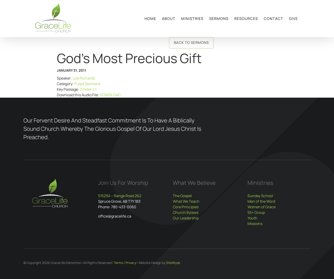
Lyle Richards (84, 78)
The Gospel (182, 195)
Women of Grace (261, 206)
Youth (252, 218)
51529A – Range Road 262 (119, 195)
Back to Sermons (191, 42)
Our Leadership (186, 218)
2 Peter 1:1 (88, 89)
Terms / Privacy (125, 262)
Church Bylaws (185, 212)
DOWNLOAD (110, 94)
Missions (254, 223)
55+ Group (256, 212)
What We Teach (186, 201)
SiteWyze (173, 262)
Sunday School (260, 195)
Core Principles (186, 206)
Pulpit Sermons (87, 83)
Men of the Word (261, 201)
